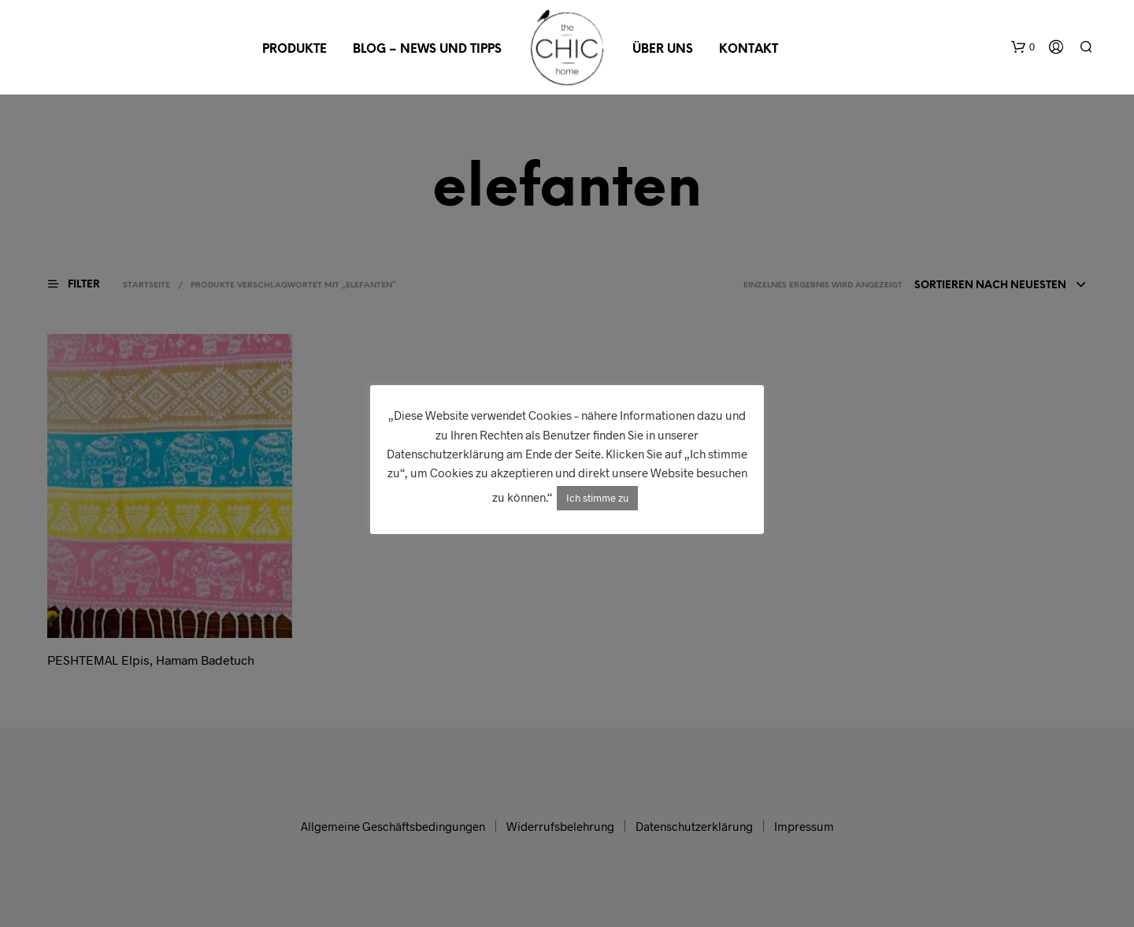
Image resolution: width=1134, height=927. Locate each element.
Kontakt (748, 49)
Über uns (662, 49)
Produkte (294, 49)
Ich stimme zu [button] (597, 497)
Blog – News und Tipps (427, 49)
